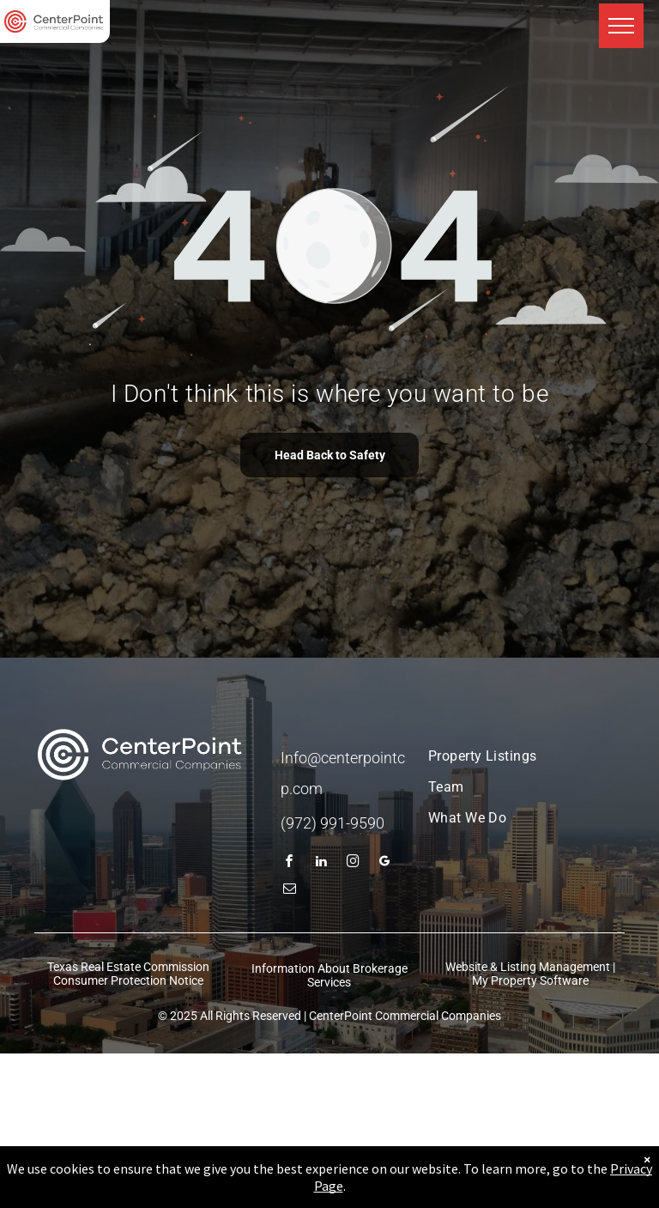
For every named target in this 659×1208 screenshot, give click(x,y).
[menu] (621, 25)
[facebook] (290, 863)
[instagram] (353, 863)
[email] (290, 890)
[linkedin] (321, 863)
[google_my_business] (385, 863)
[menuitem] (511, 756)
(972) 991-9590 (332, 823)
